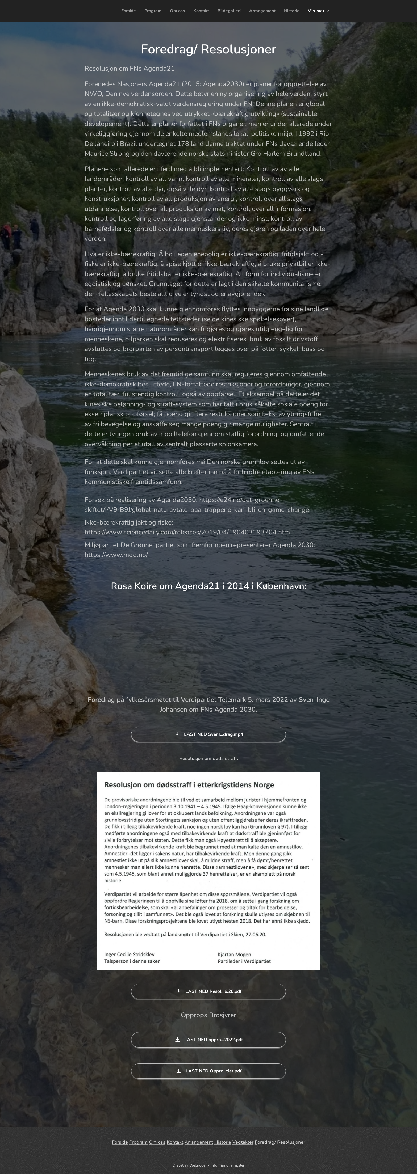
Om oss (157, 1142)
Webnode (197, 1165)
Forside (120, 1142)
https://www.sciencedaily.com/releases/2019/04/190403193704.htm (187, 532)
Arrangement (199, 1142)
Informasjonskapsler (227, 1165)
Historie (222, 1142)
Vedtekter (242, 1142)
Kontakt (175, 1142)
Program (138, 1142)
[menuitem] (119, 11)
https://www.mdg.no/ (116, 554)
